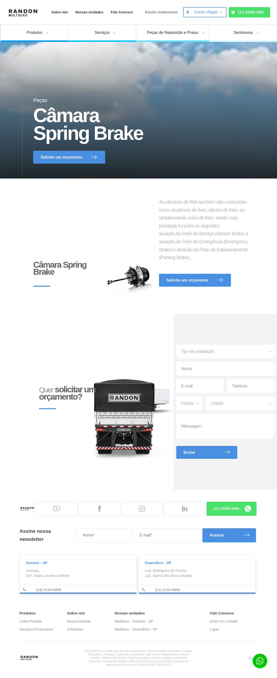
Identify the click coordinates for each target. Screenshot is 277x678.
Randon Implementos (161, 12)
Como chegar (206, 12)
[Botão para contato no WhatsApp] (260, 661)
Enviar (190, 452)
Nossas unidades (89, 12)
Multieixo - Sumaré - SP (134, 621)
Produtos (28, 613)
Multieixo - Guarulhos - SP (136, 629)
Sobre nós (59, 12)
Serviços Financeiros (36, 629)
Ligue (214, 629)
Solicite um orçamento (61, 157)
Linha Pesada (31, 621)
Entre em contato (224, 621)
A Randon (75, 629)
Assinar (217, 535)
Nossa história (78, 621)
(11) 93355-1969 (251, 12)
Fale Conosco (122, 12)
